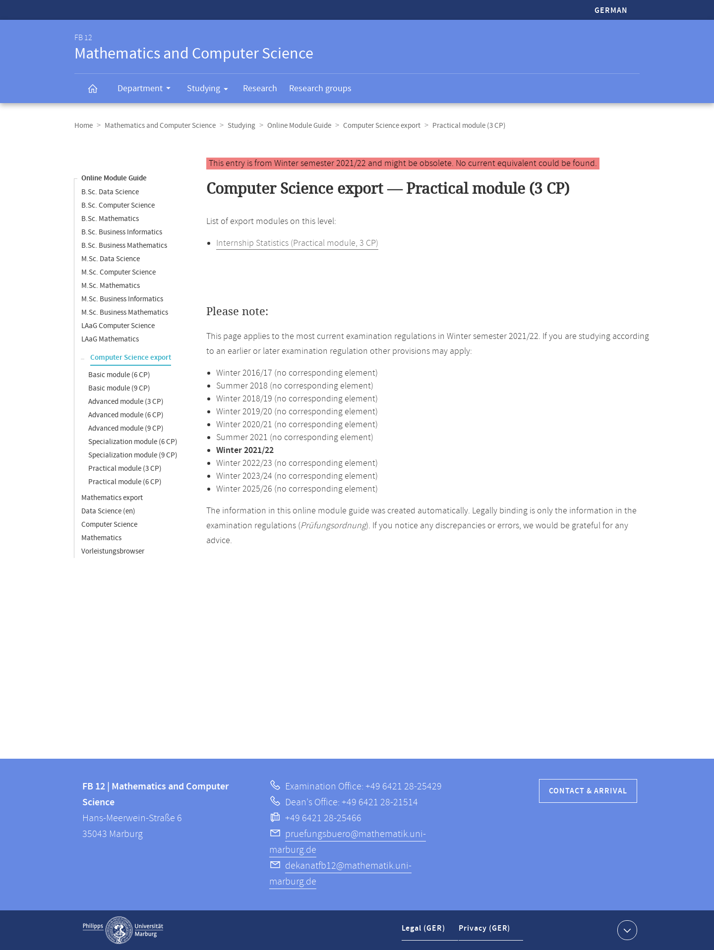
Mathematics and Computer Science (160, 125)
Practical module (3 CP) (125, 468)
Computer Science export (381, 125)
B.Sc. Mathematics (110, 219)
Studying (211, 90)
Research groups (320, 88)
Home (83, 125)
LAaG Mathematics (110, 339)
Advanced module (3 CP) (126, 401)
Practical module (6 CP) (125, 482)
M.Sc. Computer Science (118, 272)
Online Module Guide (299, 125)
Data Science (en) (108, 511)
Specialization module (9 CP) (133, 455)
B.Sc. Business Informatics (121, 232)
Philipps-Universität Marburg (123, 930)
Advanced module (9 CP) (126, 428)
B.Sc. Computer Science (118, 205)
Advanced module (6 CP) (126, 415)
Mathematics (101, 538)
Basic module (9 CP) (119, 388)
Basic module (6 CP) (119, 375)
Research (260, 88)
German (611, 10)
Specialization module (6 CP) (133, 442)
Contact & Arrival (588, 791)
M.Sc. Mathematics (110, 285)
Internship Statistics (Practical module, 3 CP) (297, 243)
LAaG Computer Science (118, 326)
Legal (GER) (425, 932)
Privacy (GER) (486, 932)
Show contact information (626, 930)
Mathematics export (112, 498)
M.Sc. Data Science (110, 259)
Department (147, 90)
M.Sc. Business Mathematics (124, 312)
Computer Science (109, 524)
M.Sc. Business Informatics (122, 299)
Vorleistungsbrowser (112, 551)
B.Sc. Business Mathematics (124, 245)
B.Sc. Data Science (110, 192)
